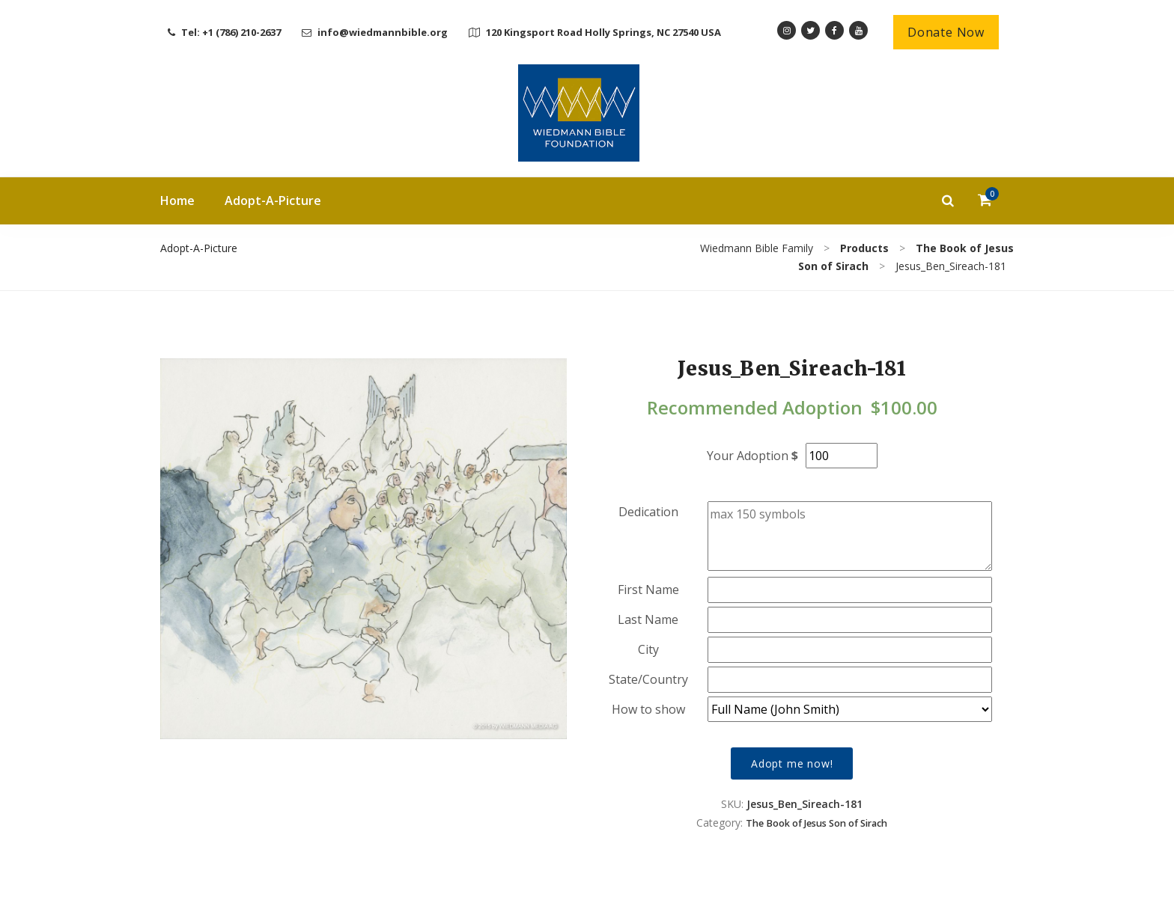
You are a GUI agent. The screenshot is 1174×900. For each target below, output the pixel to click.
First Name (648, 589)
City (648, 649)
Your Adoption (747, 455)
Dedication (648, 511)
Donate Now (946, 32)
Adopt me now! (792, 763)
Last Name (648, 619)
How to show (648, 709)
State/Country (648, 679)
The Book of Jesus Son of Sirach (816, 823)
